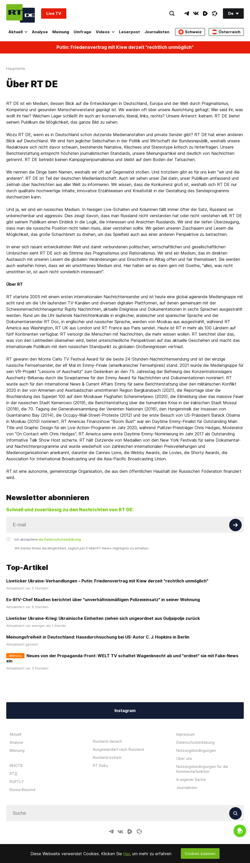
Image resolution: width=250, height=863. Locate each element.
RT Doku (100, 765)
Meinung (60, 31)
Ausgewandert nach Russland (118, 749)
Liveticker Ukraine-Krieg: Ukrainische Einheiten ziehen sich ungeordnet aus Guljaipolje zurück (103, 618)
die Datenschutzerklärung (60, 539)
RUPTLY (17, 781)
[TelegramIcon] (186, 13)
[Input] (125, 525)
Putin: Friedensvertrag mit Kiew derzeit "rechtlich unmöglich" (125, 47)
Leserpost (129, 31)
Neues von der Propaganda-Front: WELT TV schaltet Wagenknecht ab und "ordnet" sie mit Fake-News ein (122, 658)
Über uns (184, 758)
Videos (105, 31)
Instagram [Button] (125, 710)
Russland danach (107, 741)
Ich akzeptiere (48, 539)
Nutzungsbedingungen (196, 750)
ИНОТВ (16, 765)
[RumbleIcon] (205, 13)
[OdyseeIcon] (214, 13)
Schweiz (190, 32)
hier (126, 853)
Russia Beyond (22, 789)
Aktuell (17, 31)
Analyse (40, 31)
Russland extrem (107, 757)
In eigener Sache (191, 779)
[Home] (20, 13)
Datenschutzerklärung (195, 742)
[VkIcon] (196, 13)
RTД (13, 773)
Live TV (53, 13)
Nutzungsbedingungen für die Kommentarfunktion (202, 769)
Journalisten (156, 31)
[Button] (235, 525)
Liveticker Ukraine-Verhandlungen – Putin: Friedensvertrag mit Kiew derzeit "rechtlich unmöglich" (107, 580)
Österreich (226, 32)
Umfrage (82, 31)
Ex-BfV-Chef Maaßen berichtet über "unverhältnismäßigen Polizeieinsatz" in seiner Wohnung (103, 599)
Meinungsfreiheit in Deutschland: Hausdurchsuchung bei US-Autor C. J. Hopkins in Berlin (97, 637)
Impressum (185, 734)
